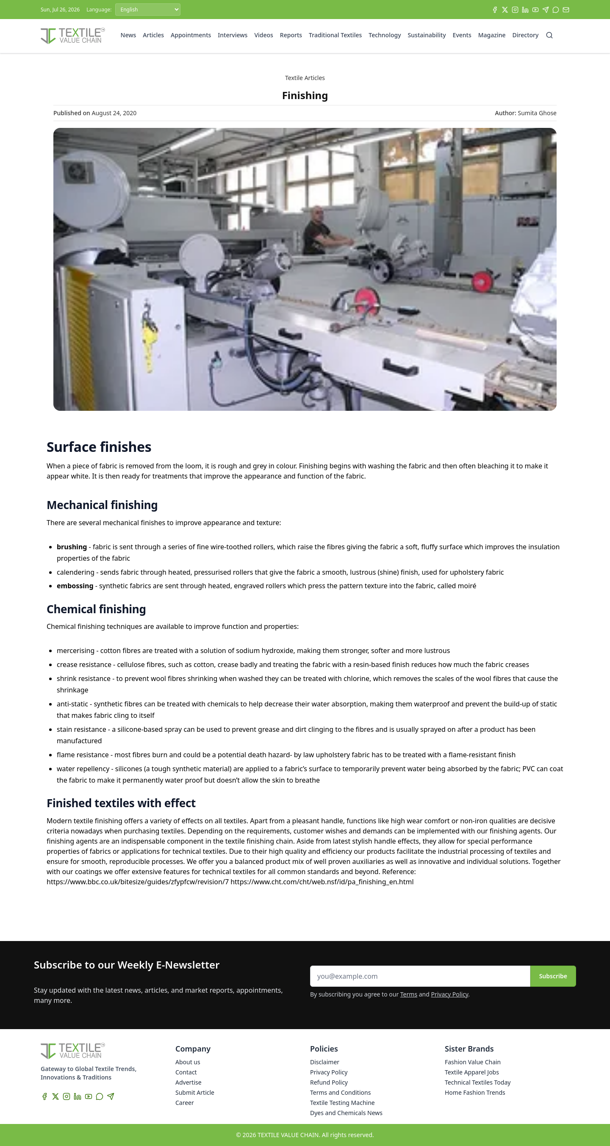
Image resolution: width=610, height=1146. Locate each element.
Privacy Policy (450, 994)
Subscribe (553, 976)
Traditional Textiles (335, 35)
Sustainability (427, 35)
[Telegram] (545, 9)
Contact (186, 1072)
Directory (526, 35)
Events (462, 35)
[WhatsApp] (555, 9)
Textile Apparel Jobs (472, 1072)
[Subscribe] (566, 9)
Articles (153, 35)
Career (184, 1103)
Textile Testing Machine (342, 1103)
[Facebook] (494, 9)
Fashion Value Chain (473, 1062)
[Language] (147, 9)
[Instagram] (515, 9)
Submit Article (194, 1092)
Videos (263, 35)
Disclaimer (324, 1062)
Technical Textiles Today (477, 1082)
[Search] (549, 35)
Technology (385, 35)
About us (187, 1062)
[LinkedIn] (525, 9)
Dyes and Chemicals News (346, 1113)
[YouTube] (535, 9)
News (128, 35)
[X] (505, 9)
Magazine (492, 35)
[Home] (73, 36)
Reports (291, 35)
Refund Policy (329, 1082)
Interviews (232, 35)
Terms (408, 994)
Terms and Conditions (340, 1092)
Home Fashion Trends (475, 1092)
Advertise (188, 1082)
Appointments (191, 35)
